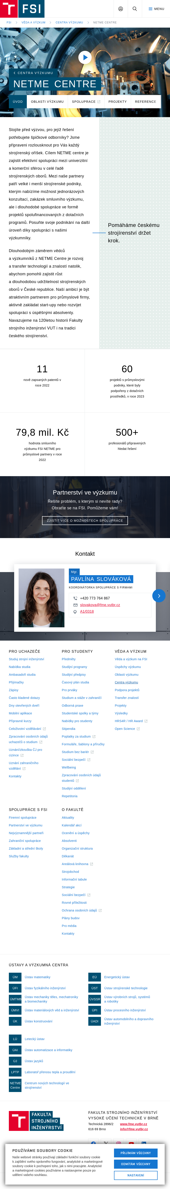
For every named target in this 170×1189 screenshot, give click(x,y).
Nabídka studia (19, 667)
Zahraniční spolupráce (25, 841)
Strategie (68, 887)
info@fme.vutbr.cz (134, 1129)
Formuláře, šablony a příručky (83, 744)
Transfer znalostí (127, 698)
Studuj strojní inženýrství (26, 659)
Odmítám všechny (136, 1164)
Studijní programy (74, 667)
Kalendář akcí (71, 825)
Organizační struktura (77, 848)
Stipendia (68, 729)
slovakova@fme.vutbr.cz (96, 605)
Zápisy (13, 690)
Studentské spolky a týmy (80, 713)
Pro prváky (69, 690)
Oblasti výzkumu (127, 674)
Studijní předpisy (74, 674)
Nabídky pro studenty (77, 721)
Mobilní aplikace (20, 713)
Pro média (69, 926)
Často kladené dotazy (24, 698)
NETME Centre (105, 22)
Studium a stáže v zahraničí (82, 698)
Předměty (68, 659)
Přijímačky (16, 682)
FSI (9, 22)
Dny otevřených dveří (24, 705)
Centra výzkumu (69, 22)
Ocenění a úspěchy (75, 833)
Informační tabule (74, 879)
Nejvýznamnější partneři (26, 833)
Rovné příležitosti (74, 902)
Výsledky (121, 713)
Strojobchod (70, 871)
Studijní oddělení (74, 788)
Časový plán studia (75, 682)
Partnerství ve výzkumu (25, 825)
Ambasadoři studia (22, 674)
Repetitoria (69, 796)
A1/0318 (83, 612)
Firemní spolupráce (23, 817)
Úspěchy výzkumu (128, 667)
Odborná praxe (72, 705)
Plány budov (70, 918)
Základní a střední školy (26, 848)
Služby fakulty (19, 856)
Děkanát (68, 856)
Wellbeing (69, 767)
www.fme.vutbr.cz (133, 1124)
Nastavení (136, 1175)
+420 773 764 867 (91, 598)
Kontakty (15, 776)
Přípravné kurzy (20, 721)
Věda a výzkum (34, 22)
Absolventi (69, 841)
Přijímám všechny (136, 1153)
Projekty (121, 705)
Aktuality (68, 817)
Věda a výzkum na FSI (131, 659)
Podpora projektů (127, 690)
